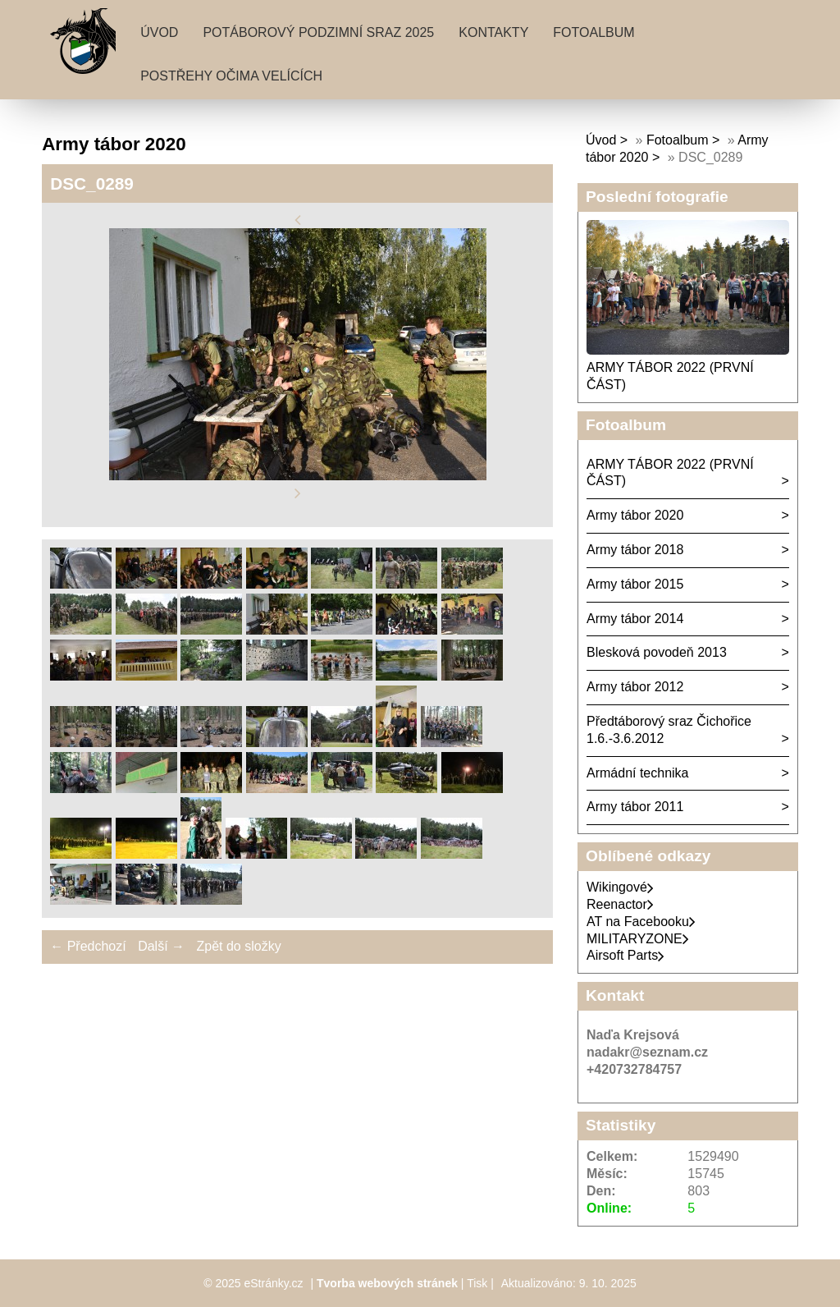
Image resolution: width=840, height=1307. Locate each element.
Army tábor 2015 (635, 584)
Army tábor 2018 (635, 550)
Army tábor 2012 (635, 687)
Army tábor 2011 (635, 807)
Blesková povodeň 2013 (657, 652)
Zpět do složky (238, 946)
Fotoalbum (593, 32)
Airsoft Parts (625, 955)
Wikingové (620, 887)
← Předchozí (88, 946)
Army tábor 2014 (635, 619)
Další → (161, 946)
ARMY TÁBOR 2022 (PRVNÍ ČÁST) (670, 472)
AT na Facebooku (641, 922)
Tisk (477, 1283)
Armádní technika (638, 773)
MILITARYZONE (638, 939)
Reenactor (620, 904)
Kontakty (493, 32)
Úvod (159, 32)
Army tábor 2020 (635, 515)
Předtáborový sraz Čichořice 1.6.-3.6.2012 (669, 729)
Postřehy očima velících (231, 76)
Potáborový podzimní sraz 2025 (318, 32)
